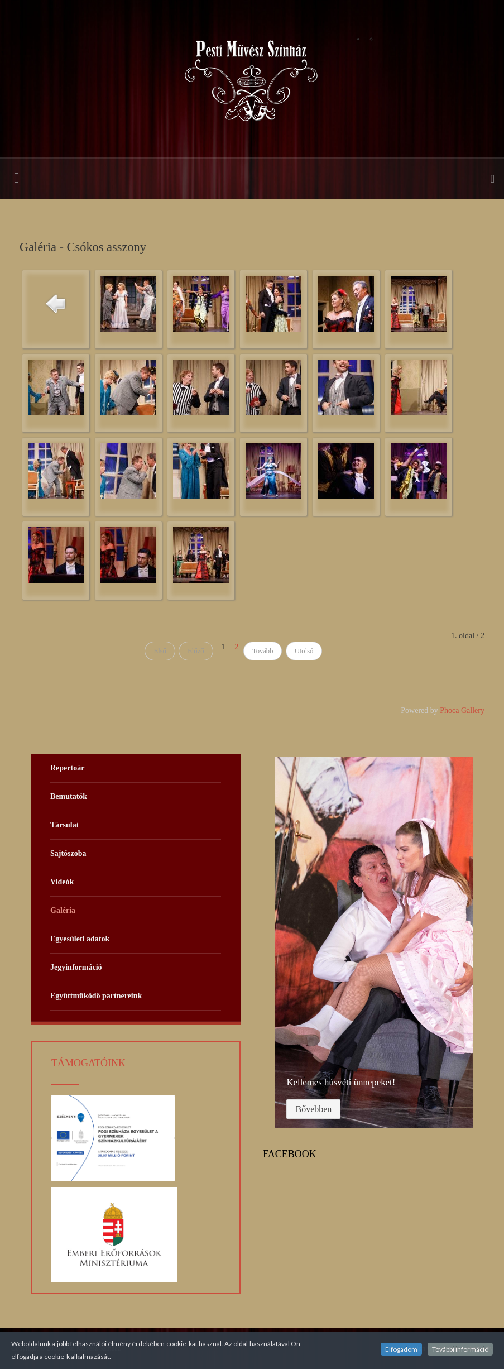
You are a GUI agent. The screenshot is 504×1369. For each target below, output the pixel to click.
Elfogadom (401, 1349)
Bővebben (313, 1109)
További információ (460, 1349)
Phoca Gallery (462, 710)
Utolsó (304, 651)
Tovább (262, 651)
